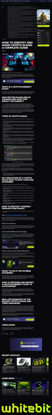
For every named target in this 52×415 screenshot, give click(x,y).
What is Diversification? (8, 385)
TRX (27, 165)
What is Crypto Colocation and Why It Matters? (23, 363)
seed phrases (16, 143)
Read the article (30, 266)
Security (4, 39)
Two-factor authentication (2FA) (16, 215)
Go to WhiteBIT (43, 45)
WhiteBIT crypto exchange (9, 234)
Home (1, 3)
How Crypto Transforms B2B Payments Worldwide (38, 363)
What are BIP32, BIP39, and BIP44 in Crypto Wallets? (38, 386)
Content (3, 50)
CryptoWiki (8, 3)
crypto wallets (18, 233)
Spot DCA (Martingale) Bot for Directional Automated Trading (8, 363)
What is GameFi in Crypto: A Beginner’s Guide (23, 386)
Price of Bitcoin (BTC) (29, 319)
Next (44, 351)
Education (4, 3)
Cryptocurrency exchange (29, 81)
